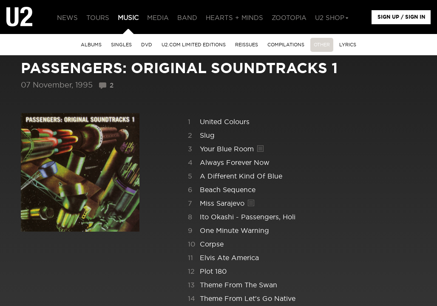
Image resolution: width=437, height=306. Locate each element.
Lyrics (347, 44)
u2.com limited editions (194, 44)
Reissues (246, 44)
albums (91, 44)
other (322, 44)
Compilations (285, 44)
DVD (146, 44)
